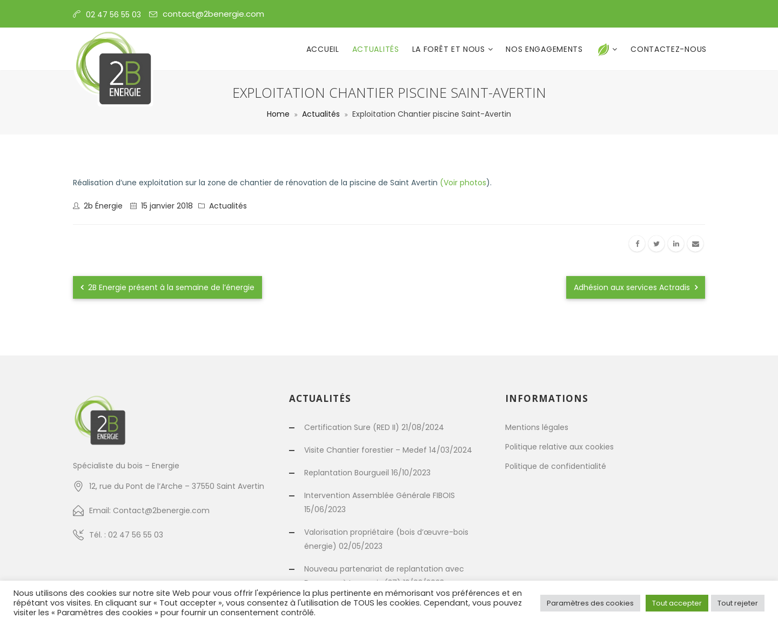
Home (278, 114)
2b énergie (103, 205)
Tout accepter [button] (677, 603)
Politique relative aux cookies (559, 446)
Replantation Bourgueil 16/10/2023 (367, 472)
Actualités (375, 49)
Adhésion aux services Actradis (635, 287)
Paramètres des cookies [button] (590, 603)
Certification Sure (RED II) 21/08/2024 (374, 427)
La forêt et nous (450, 49)
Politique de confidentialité (555, 466)
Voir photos (465, 182)
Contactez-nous (669, 49)
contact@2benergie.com (213, 13)
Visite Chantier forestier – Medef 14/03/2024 (388, 450)
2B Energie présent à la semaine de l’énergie (167, 287)
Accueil (322, 49)
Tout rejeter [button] (737, 603)
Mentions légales (536, 427)
